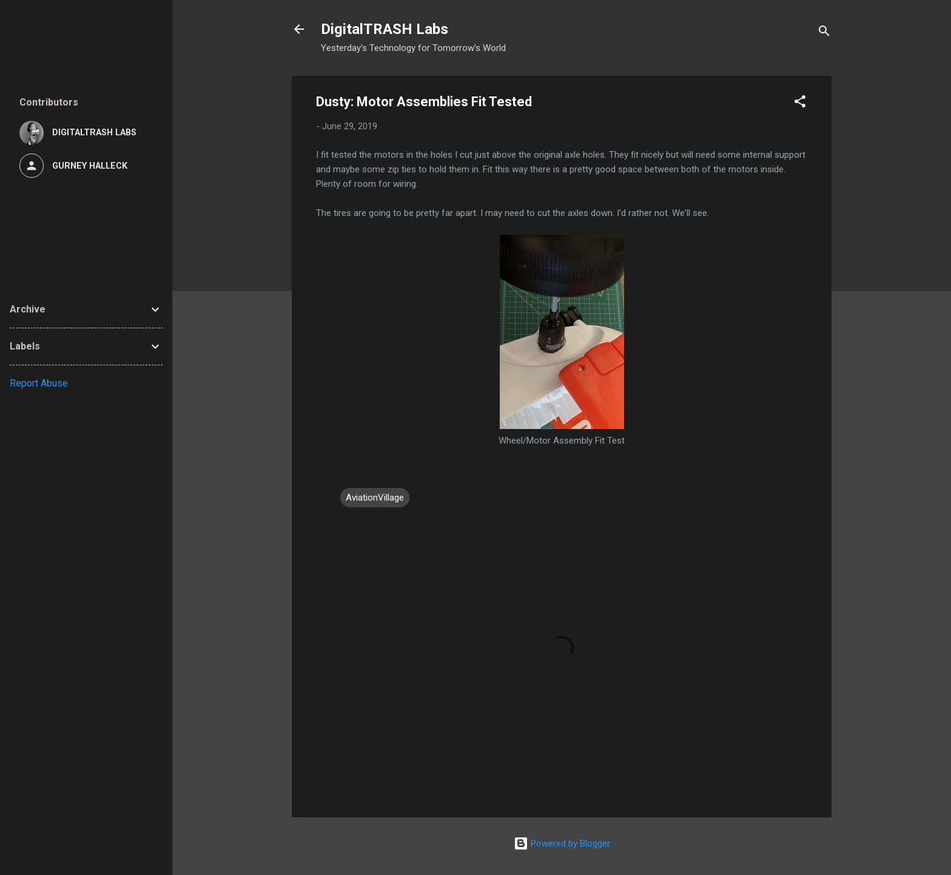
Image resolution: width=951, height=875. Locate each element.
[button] (800, 103)
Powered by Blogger (562, 843)
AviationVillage (375, 497)
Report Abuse (39, 383)
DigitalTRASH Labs (384, 29)
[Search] (824, 33)
